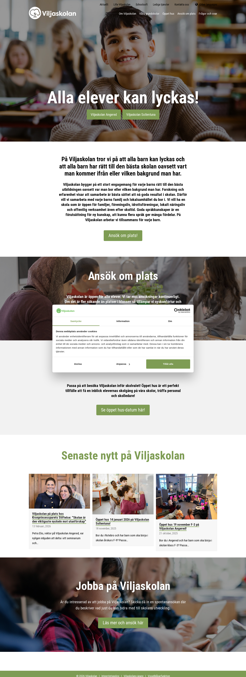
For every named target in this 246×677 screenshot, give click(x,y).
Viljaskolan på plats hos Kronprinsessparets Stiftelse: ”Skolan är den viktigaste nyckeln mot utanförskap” (59, 517)
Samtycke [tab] (76, 321)
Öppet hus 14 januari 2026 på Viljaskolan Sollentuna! (122, 521)
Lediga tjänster (161, 4)
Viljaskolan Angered (104, 115)
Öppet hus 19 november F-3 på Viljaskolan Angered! (179, 526)
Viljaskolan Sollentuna (140, 115)
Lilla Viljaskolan (122, 4)
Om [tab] (170, 321)
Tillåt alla (168, 364)
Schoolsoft (142, 4)
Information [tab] (123, 321)
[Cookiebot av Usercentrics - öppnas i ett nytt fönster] (176, 310)
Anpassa (123, 364)
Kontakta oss (182, 4)
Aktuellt (104, 4)
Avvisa (78, 364)
